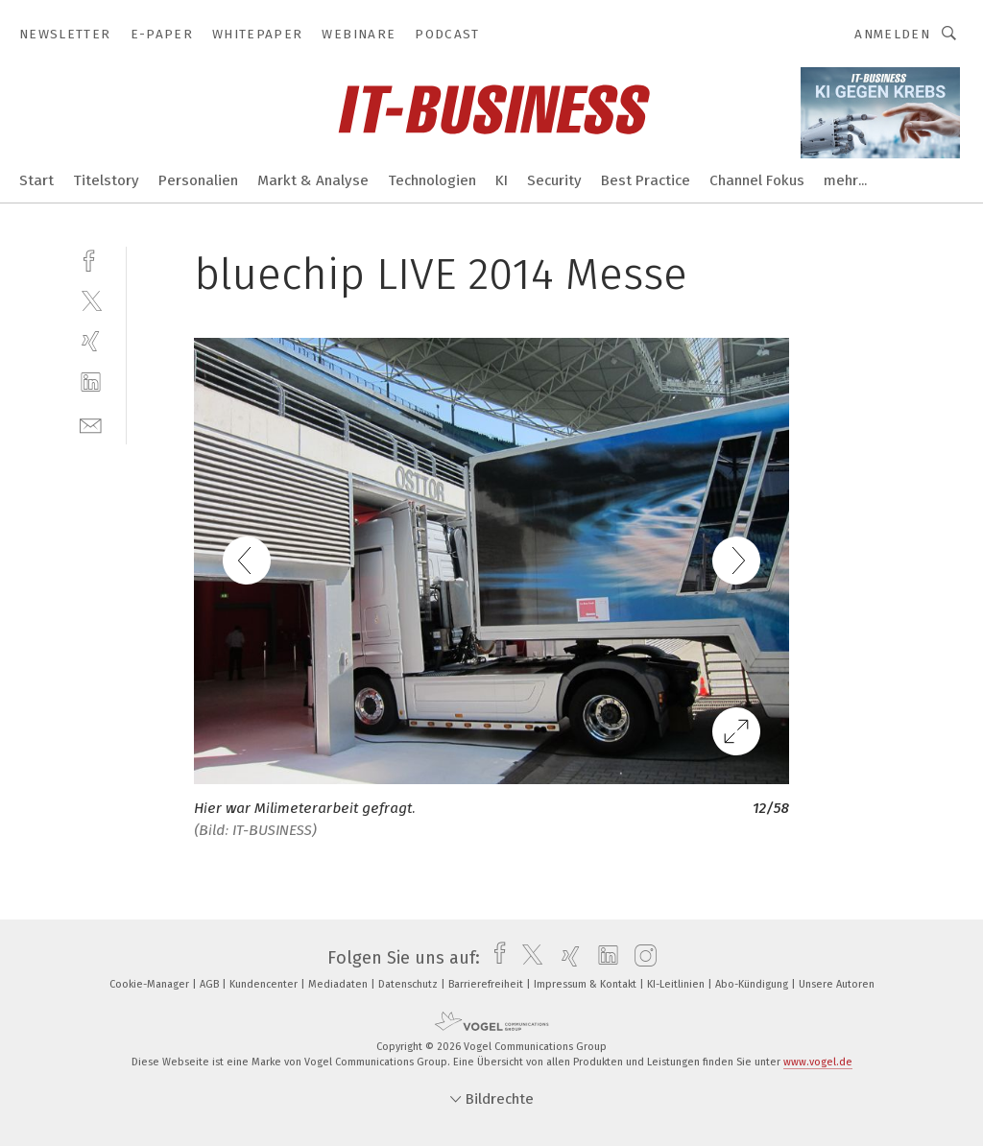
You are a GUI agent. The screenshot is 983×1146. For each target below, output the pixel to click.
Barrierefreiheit (487, 984)
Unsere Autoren (837, 984)
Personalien (198, 180)
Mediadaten (339, 984)
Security (554, 180)
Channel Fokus (756, 180)
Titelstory (106, 180)
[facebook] (91, 259)
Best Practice (645, 180)
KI (501, 180)
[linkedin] (91, 382)
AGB (211, 984)
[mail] (91, 424)
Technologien (432, 180)
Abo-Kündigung (753, 984)
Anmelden (892, 34)
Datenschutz (409, 984)
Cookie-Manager (150, 984)
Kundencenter (264, 984)
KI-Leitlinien (677, 984)
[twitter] (91, 300)
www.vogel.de (817, 1062)
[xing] (91, 341)
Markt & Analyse (313, 180)
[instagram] (641, 957)
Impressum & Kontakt (586, 984)
